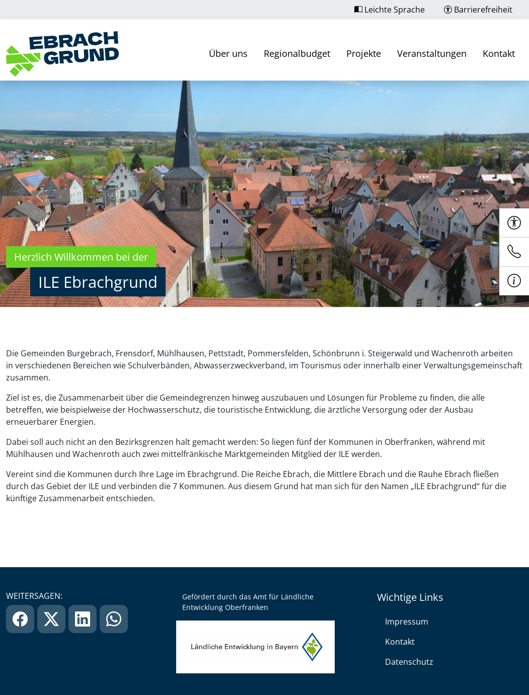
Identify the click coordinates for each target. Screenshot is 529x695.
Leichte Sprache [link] (389, 9)
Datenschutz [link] (409, 661)
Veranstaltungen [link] (432, 53)
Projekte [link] (363, 53)
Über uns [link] (228, 53)
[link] (62, 53)
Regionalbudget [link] (297, 53)
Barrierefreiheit (478, 9)
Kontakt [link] (499, 53)
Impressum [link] (406, 621)
